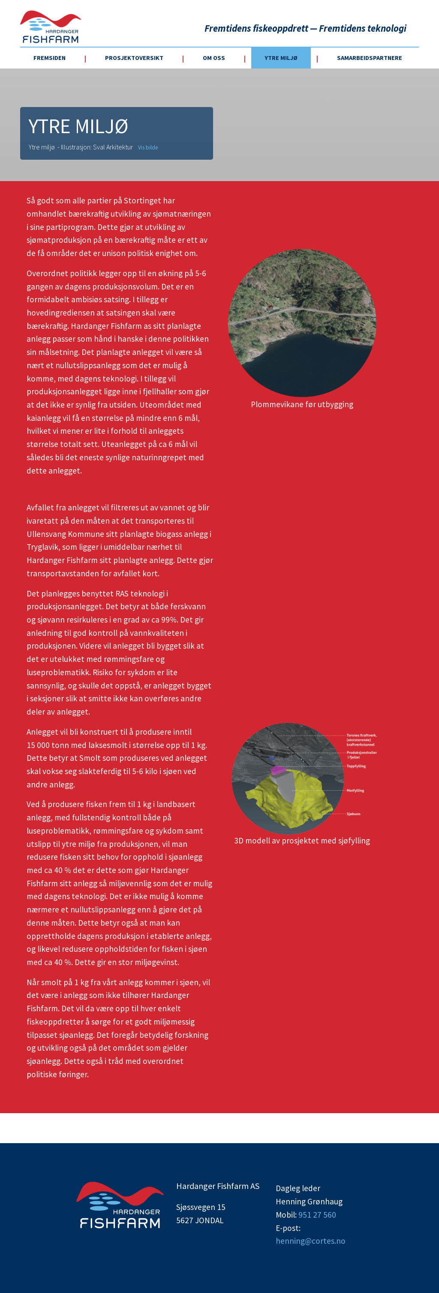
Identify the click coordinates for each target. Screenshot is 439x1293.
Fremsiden (49, 58)
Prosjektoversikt (134, 58)
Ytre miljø (281, 58)
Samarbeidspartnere (369, 58)
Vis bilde (148, 147)
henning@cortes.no (311, 1241)
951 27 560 (317, 1215)
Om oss (214, 58)
